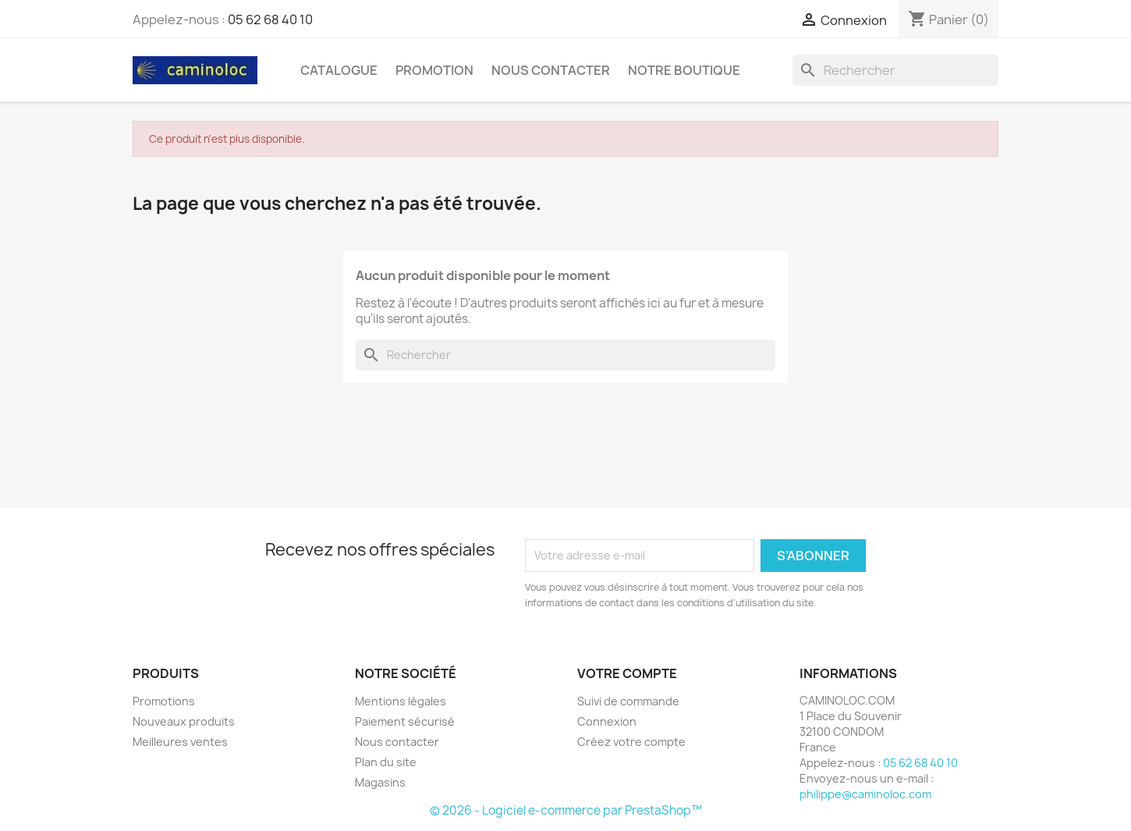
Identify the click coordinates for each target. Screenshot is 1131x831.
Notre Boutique (684, 70)
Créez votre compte (631, 741)
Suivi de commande (628, 701)
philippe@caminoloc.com (865, 794)
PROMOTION (434, 70)
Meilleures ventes (180, 741)
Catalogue (339, 70)
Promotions (164, 701)
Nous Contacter (550, 70)
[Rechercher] (895, 70)
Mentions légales (400, 701)
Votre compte (627, 673)
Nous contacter (397, 741)
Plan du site (386, 762)
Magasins (380, 782)
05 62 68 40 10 (270, 19)
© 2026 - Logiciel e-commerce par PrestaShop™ (566, 810)
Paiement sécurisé (405, 721)
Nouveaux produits (184, 721)
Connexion (606, 721)
